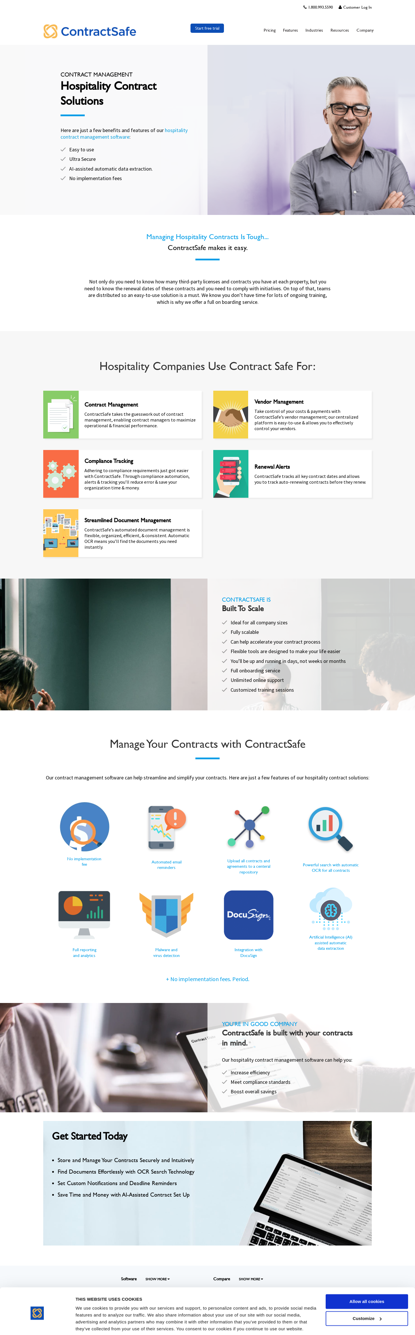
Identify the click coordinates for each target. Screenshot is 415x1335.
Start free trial (207, 28)
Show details (89, 1323)
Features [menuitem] (290, 30)
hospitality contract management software (124, 133)
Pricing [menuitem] (270, 30)
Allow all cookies (367, 1280)
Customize (367, 1297)
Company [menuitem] (365, 30)
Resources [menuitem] (340, 30)
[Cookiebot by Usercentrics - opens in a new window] (37, 1323)
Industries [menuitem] (314, 30)
